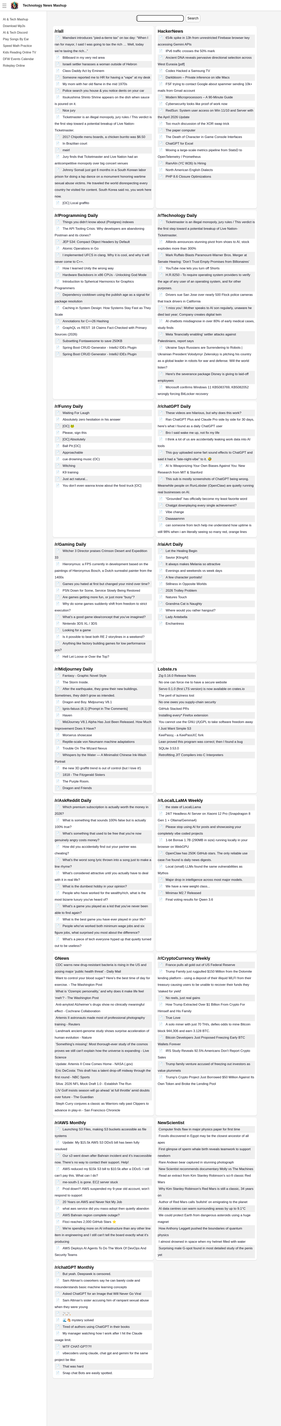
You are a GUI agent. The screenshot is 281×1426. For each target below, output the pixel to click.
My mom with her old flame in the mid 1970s (95, 84)
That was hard (73, 1366)
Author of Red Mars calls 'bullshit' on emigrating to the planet (203, 1202)
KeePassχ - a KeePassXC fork (181, 735)
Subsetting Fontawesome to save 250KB (92, 341)
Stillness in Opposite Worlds (186, 584)
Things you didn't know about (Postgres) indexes (98, 222)
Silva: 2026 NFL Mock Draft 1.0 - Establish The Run (93, 1084)
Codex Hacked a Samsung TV (188, 71)
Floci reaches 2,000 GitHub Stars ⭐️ (89, 1222)
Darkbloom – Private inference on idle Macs (198, 77)
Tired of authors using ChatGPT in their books (96, 1327)
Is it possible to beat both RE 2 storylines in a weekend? (103, 637)
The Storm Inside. (76, 682)
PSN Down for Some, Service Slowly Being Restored (101, 590)
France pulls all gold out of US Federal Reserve (200, 965)
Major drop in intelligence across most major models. (204, 880)
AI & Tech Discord (15, 32)
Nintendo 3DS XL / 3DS (80, 623)
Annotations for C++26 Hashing (86, 321)
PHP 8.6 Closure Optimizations (188, 176)
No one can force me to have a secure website (193, 682)
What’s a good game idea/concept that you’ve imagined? (104, 617)
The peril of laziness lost (176, 695)
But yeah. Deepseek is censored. (87, 1274)
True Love (173, 1018)
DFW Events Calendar (18, 59)
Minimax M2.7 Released (183, 893)
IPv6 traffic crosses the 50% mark (190, 51)
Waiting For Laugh (76, 413)
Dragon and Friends (77, 788)
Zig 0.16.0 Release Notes (177, 676)
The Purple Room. (76, 781)
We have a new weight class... (188, 886)
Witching (69, 466)
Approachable (73, 452)
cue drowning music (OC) (81, 459)
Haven (67, 715)
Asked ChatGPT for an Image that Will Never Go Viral (102, 1294)
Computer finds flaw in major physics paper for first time (199, 1129)
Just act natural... (75, 479)
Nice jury (69, 110)
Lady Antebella (176, 617)
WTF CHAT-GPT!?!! (77, 1346)
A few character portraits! (184, 577)
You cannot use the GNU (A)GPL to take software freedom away (206, 722)
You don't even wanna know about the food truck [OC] (102, 485)
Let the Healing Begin (181, 551)
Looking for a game (77, 630)
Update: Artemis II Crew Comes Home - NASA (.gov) (94, 1064)
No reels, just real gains (183, 998)
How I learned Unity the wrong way (88, 268)
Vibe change (175, 512)
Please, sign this (75, 433)
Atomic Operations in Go (81, 248)
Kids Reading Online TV (19, 52)
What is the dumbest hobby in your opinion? (95, 886)
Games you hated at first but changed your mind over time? (106, 584)
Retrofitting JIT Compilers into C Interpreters (191, 755)
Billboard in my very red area (84, 57)
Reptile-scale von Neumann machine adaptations (99, 742)
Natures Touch (176, 597)
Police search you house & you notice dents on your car (103, 91)
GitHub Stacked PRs (174, 709)
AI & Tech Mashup (15, 19)
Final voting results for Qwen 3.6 (189, 899)
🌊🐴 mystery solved (78, 1320)
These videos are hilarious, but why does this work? (203, 413)
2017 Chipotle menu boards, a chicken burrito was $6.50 (104, 137)
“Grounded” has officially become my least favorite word (206, 499)
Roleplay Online (14, 65)
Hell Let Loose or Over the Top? (86, 656)
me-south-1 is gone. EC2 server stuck (90, 1182)
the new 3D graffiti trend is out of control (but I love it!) (102, 768)
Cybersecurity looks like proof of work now (196, 104)
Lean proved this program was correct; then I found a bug (201, 742)
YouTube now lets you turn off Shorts (193, 268)
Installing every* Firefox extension (183, 715)
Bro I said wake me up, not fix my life (193, 433)
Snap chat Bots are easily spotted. (88, 1373)
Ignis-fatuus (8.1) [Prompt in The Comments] (95, 709)
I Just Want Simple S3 (175, 728)
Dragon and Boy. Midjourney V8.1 (87, 702)
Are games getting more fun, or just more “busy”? (99, 597)
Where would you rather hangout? (190, 610)
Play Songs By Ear (16, 39)
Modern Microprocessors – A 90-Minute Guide (199, 97)
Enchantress (175, 623)
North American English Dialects (189, 170)
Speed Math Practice (17, 45)
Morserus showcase (77, 735)
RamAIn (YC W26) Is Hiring (186, 163)
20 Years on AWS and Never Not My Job (92, 1202)
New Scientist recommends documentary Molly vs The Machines (206, 1169)
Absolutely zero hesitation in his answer (92, 419)
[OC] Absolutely (74, 439)
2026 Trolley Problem (181, 590)
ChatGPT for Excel (179, 143)
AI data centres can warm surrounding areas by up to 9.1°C (202, 1208)
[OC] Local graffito (76, 203)
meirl (66, 150)
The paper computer (180, 130)
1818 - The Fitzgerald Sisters (84, 775)
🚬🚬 (67, 1313)
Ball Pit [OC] (72, 446)
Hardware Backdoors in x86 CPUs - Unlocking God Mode (105, 275)
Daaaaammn (175, 518)
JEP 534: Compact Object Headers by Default (96, 242)
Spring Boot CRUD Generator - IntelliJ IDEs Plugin (100, 347)
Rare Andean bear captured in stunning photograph (196, 1162)
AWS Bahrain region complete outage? (91, 1215)
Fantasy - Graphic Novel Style (85, 676)
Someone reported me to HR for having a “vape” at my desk (106, 77)
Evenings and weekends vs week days (194, 571)
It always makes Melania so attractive (193, 564)
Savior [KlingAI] (177, 557)
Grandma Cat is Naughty (184, 604)
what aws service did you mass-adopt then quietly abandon (106, 1208)
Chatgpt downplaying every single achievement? (201, 505)
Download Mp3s (14, 26)
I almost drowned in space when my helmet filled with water (202, 1241)
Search (193, 18)
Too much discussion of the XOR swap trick (197, 124)
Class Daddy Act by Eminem (83, 71)
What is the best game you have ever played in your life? (104, 919)
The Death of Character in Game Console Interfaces (204, 137)
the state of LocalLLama (183, 807)
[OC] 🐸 (68, 426)
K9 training (70, 472)
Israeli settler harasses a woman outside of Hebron (100, 64)
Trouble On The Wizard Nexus (85, 748)
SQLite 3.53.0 (169, 748)
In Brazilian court (75, 143)
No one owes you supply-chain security (187, 702)
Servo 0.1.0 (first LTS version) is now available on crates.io (202, 689)
